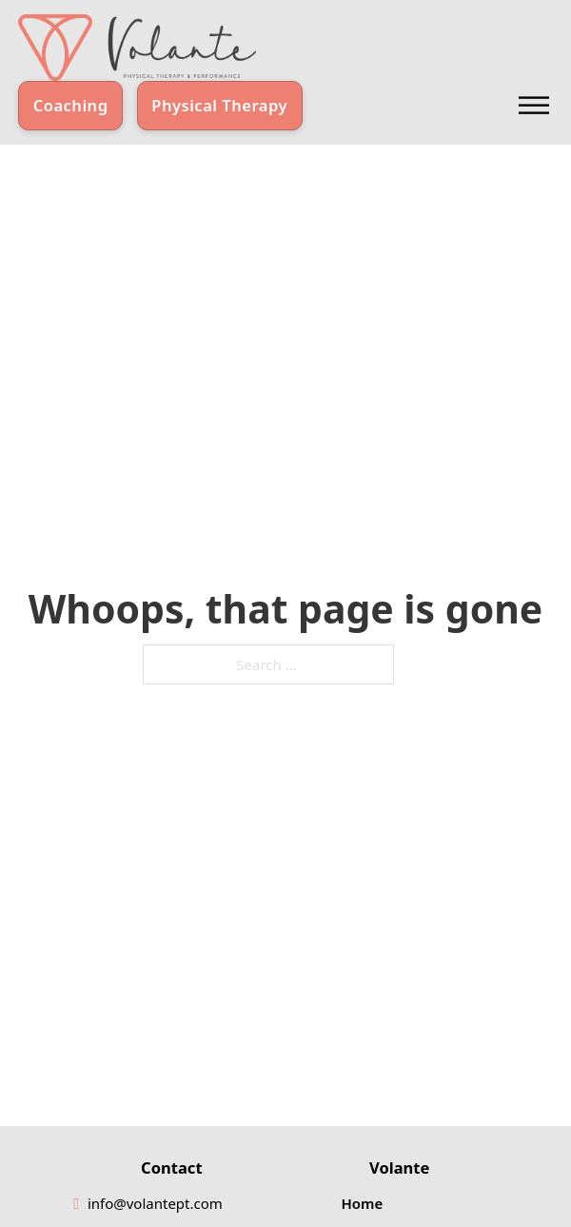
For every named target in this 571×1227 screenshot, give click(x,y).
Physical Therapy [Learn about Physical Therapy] (219, 105)
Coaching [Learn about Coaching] (70, 105)
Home (363, 1203)
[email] (155, 1204)
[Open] (534, 105)
